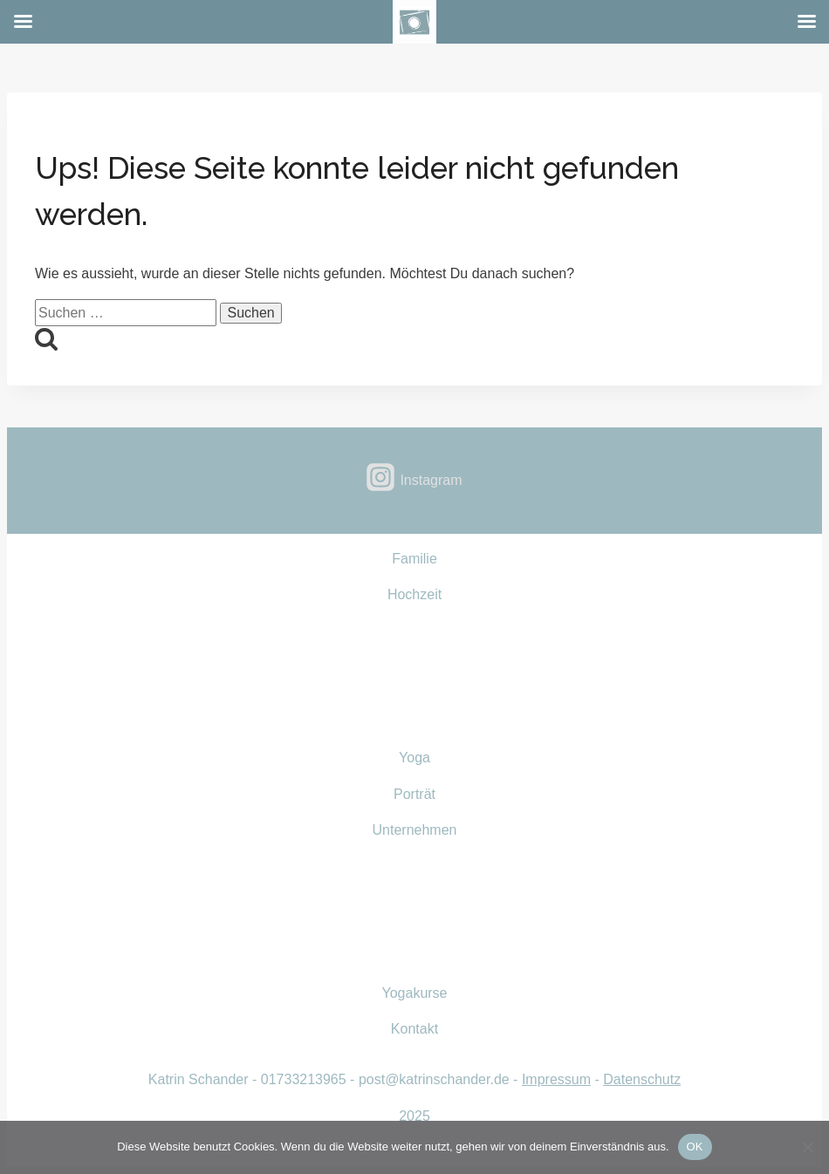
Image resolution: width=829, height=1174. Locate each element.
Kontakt (414, 1028)
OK (695, 1146)
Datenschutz (642, 1079)
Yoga (414, 757)
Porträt (414, 794)
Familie (414, 558)
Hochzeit (414, 594)
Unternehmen (415, 829)
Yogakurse (414, 993)
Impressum (556, 1079)
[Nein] (807, 1147)
